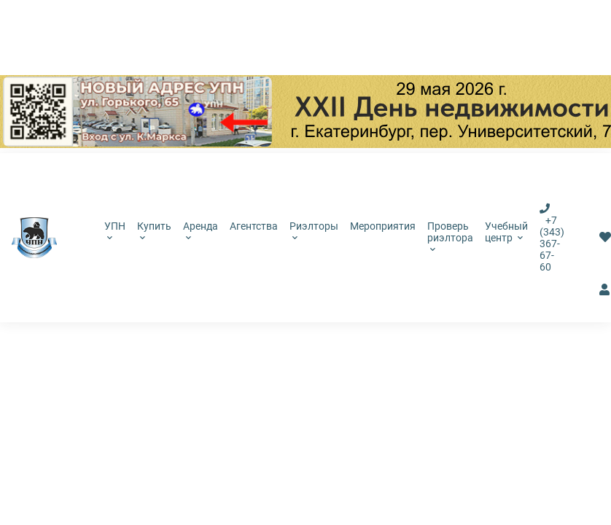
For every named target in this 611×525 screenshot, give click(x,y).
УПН (114, 230)
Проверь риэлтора (450, 236)
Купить (154, 230)
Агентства (254, 226)
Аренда (200, 230)
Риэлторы (313, 230)
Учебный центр (506, 232)
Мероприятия (383, 226)
